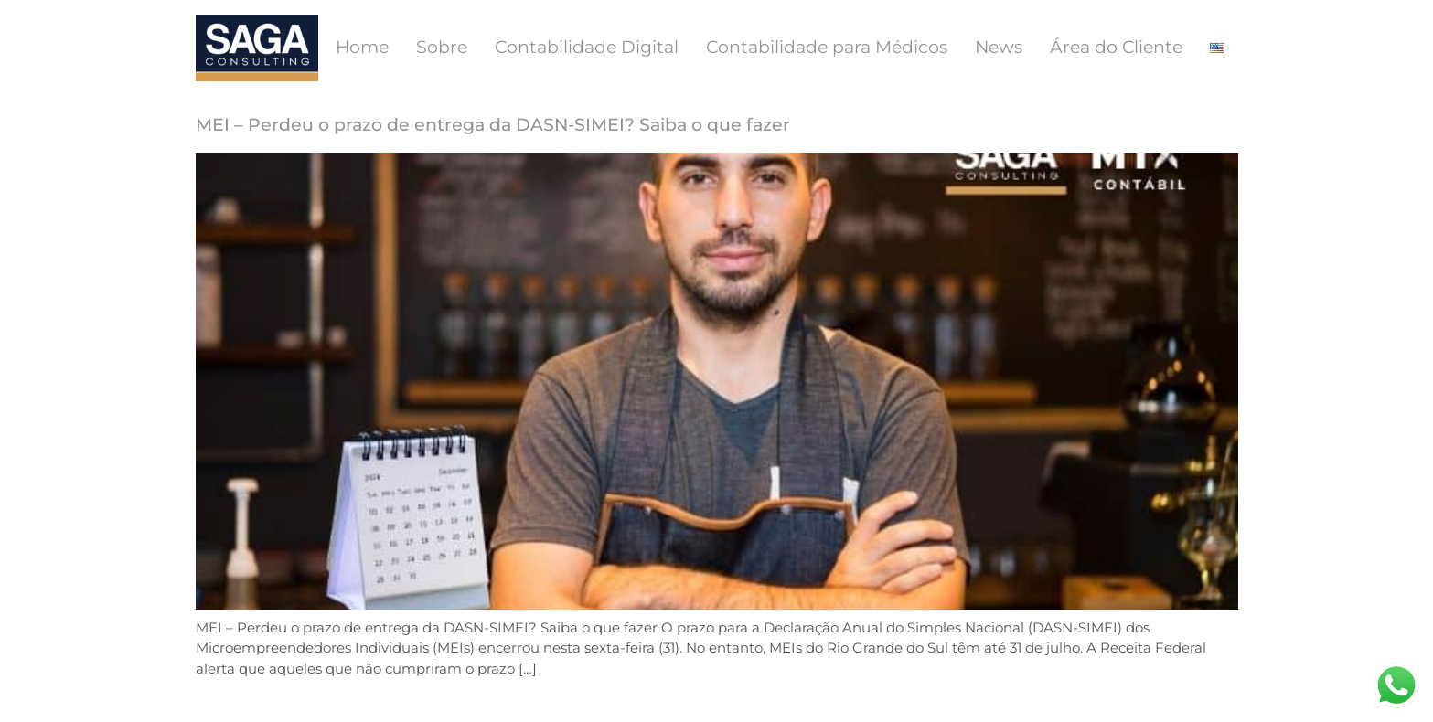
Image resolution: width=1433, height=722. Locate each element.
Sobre (441, 47)
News (998, 47)
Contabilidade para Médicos (826, 47)
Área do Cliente (1116, 47)
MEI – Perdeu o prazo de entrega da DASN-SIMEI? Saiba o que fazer (493, 124)
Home (362, 47)
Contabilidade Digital (587, 47)
